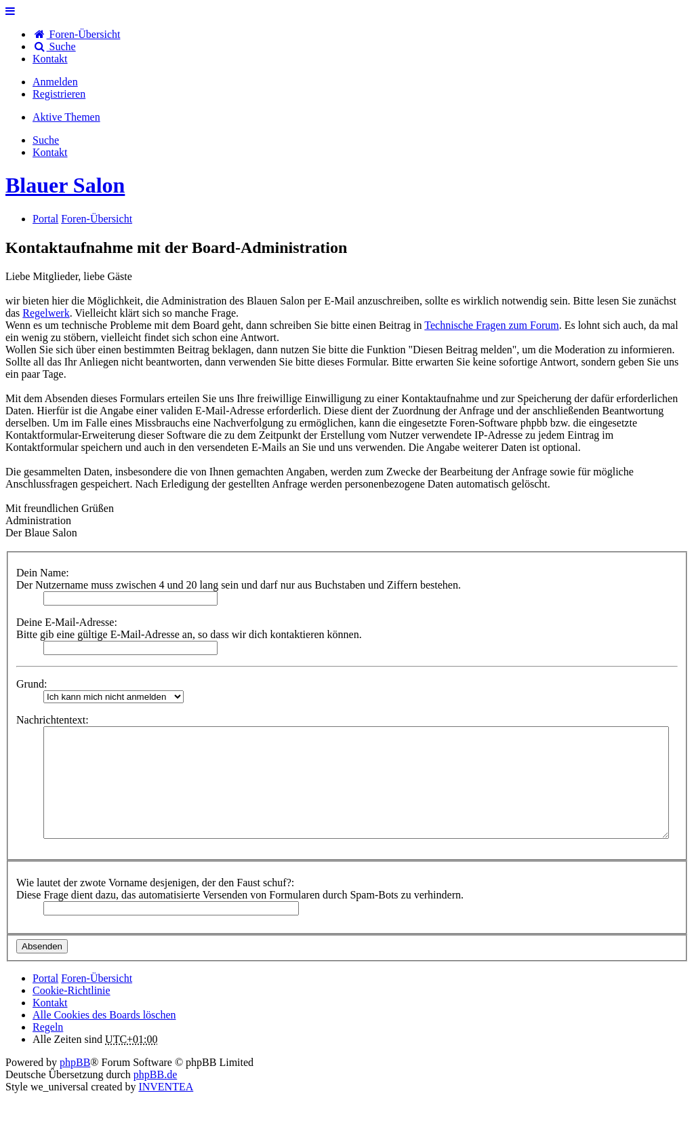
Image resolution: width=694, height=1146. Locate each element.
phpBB (75, 1062)
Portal (45, 218)
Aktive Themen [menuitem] (66, 117)
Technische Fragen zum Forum (491, 325)
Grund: (31, 684)
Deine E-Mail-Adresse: (66, 622)
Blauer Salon (65, 185)
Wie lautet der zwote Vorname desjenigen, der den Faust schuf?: (155, 882)
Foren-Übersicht (96, 978)
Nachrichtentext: (52, 720)
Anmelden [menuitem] (55, 81)
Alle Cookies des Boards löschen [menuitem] (104, 1015)
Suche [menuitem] (54, 46)
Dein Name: (42, 572)
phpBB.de (155, 1074)
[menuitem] (50, 58)
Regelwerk (45, 313)
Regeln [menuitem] (48, 1027)
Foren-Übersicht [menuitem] (76, 34)
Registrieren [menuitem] (59, 94)
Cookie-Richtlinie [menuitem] (71, 990)
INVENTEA (165, 1086)
